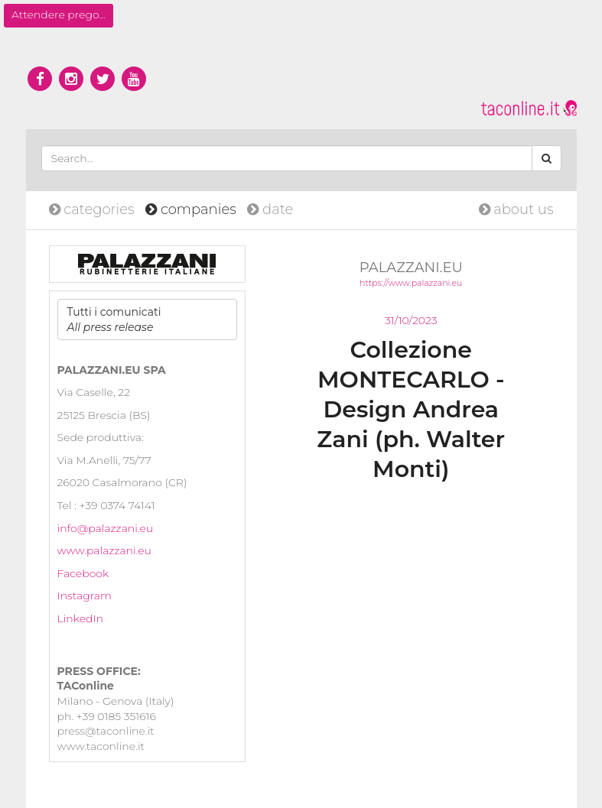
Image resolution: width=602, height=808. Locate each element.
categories (93, 209)
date (270, 209)
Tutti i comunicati (114, 319)
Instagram (84, 595)
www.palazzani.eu (104, 550)
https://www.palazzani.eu (411, 282)
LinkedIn (80, 618)
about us (516, 209)
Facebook (83, 573)
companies (192, 209)
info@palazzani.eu (105, 528)
